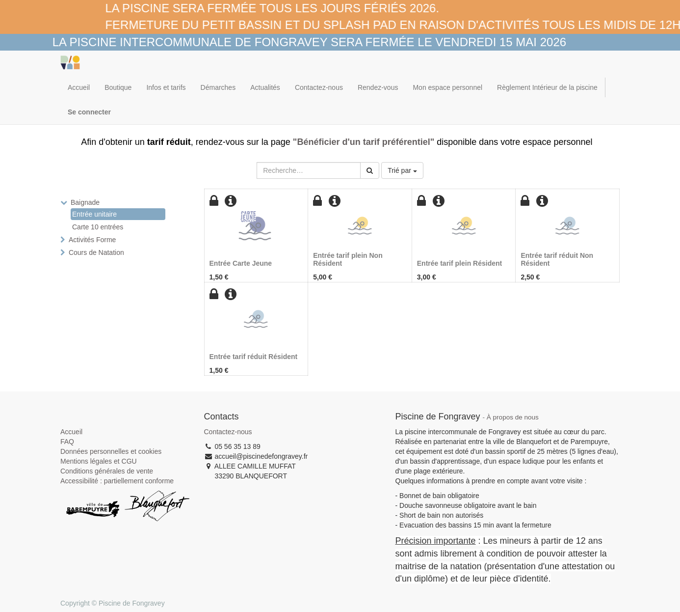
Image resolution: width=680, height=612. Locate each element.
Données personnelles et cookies (110, 451)
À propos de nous (513, 417)
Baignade (85, 202)
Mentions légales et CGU (98, 461)
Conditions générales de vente (106, 471)
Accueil (71, 432)
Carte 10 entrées (97, 227)
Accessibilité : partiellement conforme (117, 481)
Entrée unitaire (94, 214)
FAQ (67, 441)
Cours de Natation (96, 252)
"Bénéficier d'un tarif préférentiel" (363, 142)
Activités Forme (92, 240)
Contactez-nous (228, 432)
